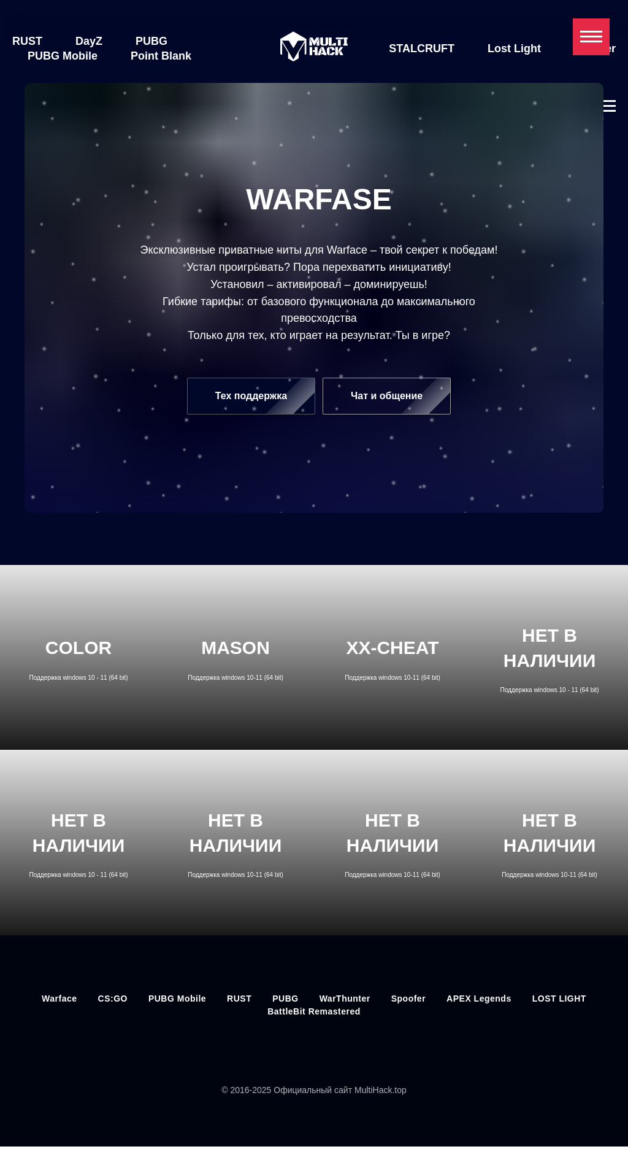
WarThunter (345, 1001)
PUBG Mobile (63, 56)
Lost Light (532, 41)
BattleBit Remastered (314, 1014)
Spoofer (553, 56)
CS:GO (113, 1001)
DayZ (88, 41)
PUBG (151, 41)
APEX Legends (478, 1001)
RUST (27, 41)
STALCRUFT (439, 41)
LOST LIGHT (559, 1001)
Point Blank (161, 56)
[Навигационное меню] (591, 37)
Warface (59, 1001)
